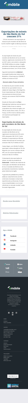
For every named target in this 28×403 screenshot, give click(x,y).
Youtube (12, 249)
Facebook (13, 236)
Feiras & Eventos (7, 349)
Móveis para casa (7, 360)
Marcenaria (6, 346)
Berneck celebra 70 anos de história (13, 82)
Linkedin (13, 245)
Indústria (5, 343)
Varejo (5, 347)
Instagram (13, 240)
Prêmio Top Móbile (7, 322)
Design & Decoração (8, 344)
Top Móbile (6, 359)
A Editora (5, 321)
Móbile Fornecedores (8, 356)
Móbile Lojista (6, 357)
